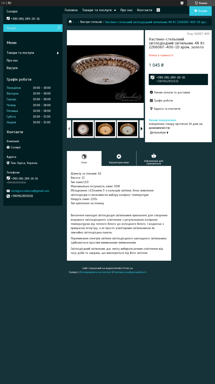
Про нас (126, 10)
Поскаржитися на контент (95, 272)
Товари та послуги (97, 10)
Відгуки (12, 68)
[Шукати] (59, 28)
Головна (71, 10)
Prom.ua (128, 268)
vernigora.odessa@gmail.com (30, 191)
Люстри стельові (91, 22)
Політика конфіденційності (129, 272)
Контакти (144, 10)
